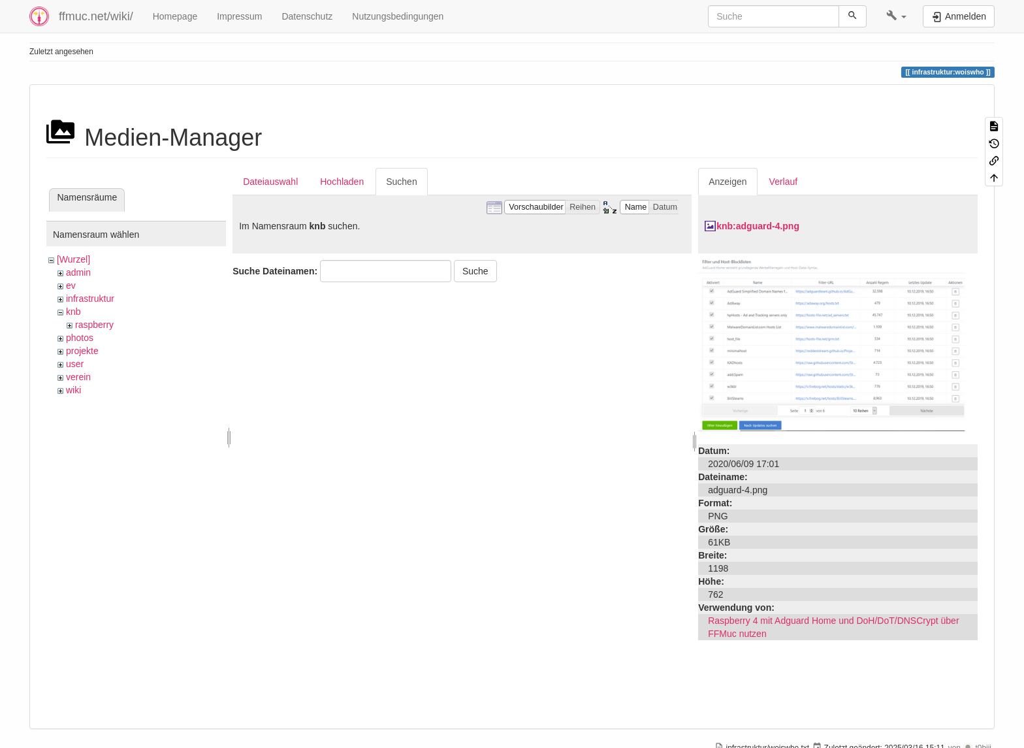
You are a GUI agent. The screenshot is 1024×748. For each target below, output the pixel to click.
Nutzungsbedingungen (397, 16)
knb (73, 311)
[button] (896, 16)
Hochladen (342, 181)
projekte (82, 351)
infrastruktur (90, 298)
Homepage (175, 16)
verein (78, 377)
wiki (73, 390)
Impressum (239, 16)
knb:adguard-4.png (757, 226)
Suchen (401, 181)
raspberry (94, 324)
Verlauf (783, 181)
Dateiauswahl (270, 181)
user (75, 364)
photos (79, 338)
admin (78, 272)
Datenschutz (306, 16)
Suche (475, 271)
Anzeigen (727, 181)
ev (71, 285)
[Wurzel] (73, 259)
